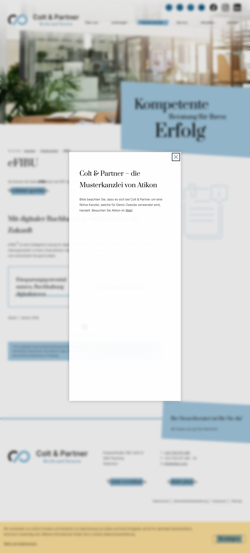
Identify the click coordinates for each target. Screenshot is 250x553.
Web (129, 211)
